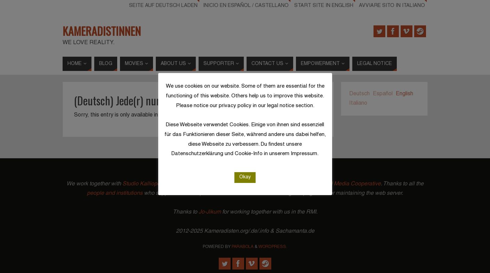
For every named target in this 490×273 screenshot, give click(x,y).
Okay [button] (245, 177)
